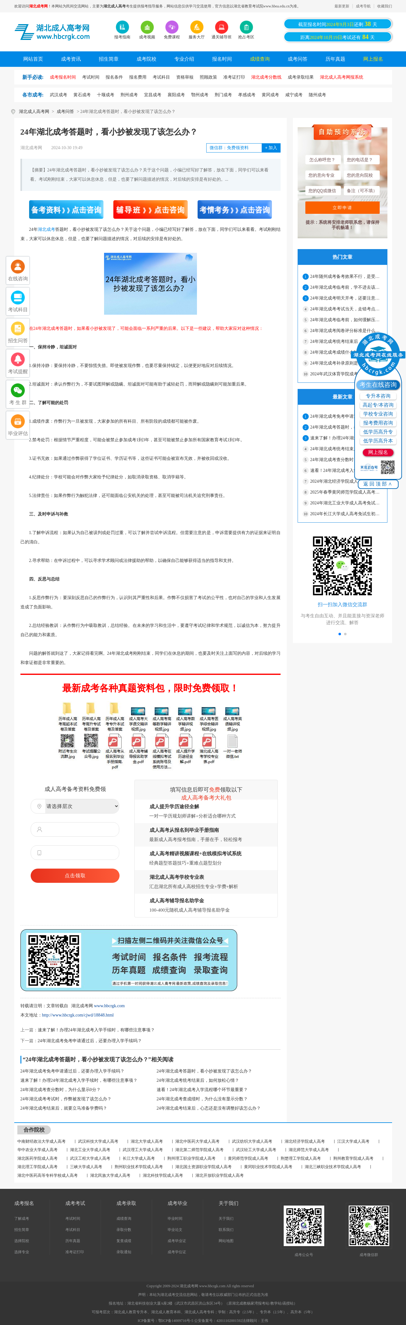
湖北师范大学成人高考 (309, 1149)
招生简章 (109, 59)
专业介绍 (184, 59)
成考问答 (298, 59)
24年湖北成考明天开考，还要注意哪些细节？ (346, 298)
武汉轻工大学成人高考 (256, 1149)
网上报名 (373, 59)
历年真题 (335, 59)
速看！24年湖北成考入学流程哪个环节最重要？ (202, 1089)
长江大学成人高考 (139, 1158)
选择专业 (21, 1252)
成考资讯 (71, 59)
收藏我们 (384, 6)
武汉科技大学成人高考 (98, 1141)
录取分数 (123, 1230)
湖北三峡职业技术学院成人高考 (333, 1166)
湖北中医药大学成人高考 (197, 1141)
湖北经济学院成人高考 (305, 1141)
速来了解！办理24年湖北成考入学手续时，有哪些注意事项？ (96, 1030)
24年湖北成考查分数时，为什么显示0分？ (60, 1089)
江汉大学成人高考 (353, 1141)
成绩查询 (260, 59)
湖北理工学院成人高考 (37, 1166)
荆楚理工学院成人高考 (301, 1158)
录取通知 (123, 1252)
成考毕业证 (177, 1241)
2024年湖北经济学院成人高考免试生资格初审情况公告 (346, 481)
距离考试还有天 (337, 36)
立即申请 (342, 207)
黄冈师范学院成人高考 (248, 1158)
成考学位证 (177, 1252)
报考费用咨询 (378, 422)
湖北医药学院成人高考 (37, 1158)
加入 (271, 147)
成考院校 (146, 59)
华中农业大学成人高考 (37, 1149)
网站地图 (226, 1241)
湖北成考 (46, 229)
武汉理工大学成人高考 (143, 1149)
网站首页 (33, 59)
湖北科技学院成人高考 (163, 1175)
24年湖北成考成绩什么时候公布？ (342, 352)
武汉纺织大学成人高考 (252, 1141)
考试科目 (72, 1230)
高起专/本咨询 (378, 405)
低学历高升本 (378, 440)
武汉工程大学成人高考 (90, 1158)
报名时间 (222, 59)
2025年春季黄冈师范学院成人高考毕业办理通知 (346, 492)
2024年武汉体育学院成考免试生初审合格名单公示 (346, 374)
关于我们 (226, 1218)
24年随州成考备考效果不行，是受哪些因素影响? (346, 276)
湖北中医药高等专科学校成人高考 (47, 1175)
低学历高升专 (378, 431)
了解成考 (21, 1218)
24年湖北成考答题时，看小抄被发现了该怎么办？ (204, 1071)
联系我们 (226, 1230)
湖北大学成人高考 (147, 1141)
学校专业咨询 (378, 413)
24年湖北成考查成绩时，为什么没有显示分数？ (202, 1099)
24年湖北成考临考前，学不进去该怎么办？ (346, 287)
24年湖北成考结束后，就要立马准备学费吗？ (63, 1108)
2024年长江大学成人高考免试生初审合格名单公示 (346, 513)
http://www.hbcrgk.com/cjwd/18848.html (78, 1015)
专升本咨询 (378, 396)
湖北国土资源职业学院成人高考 (203, 1166)
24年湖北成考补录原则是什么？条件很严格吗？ (346, 363)
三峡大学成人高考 (86, 1166)
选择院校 (21, 1241)
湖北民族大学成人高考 (110, 1175)
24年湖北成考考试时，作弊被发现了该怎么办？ (65, 1099)
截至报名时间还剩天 (337, 23)
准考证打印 (74, 1252)
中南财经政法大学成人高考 (41, 1141)
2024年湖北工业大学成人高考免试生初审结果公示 (346, 503)
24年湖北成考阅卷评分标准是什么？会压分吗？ (346, 330)
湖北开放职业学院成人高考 (219, 1175)
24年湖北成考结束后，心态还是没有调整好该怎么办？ (209, 1108)
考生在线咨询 (378, 384)
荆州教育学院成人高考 (353, 1158)
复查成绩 (123, 1241)
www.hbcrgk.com (109, 1005)
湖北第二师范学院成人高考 (199, 1149)
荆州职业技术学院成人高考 (139, 1166)
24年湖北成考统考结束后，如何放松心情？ (198, 1080)
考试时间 (72, 1218)
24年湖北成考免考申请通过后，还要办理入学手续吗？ (90, 1040)
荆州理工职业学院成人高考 (191, 1158)
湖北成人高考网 (34, 111)
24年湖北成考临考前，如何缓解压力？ (346, 319)
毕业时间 (175, 1218)
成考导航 (363, 6)
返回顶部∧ (378, 483)
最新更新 (341, 6)
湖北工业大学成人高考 (90, 1149)
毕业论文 (175, 1230)
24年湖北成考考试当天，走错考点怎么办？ (346, 309)
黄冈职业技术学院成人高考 (268, 1166)
